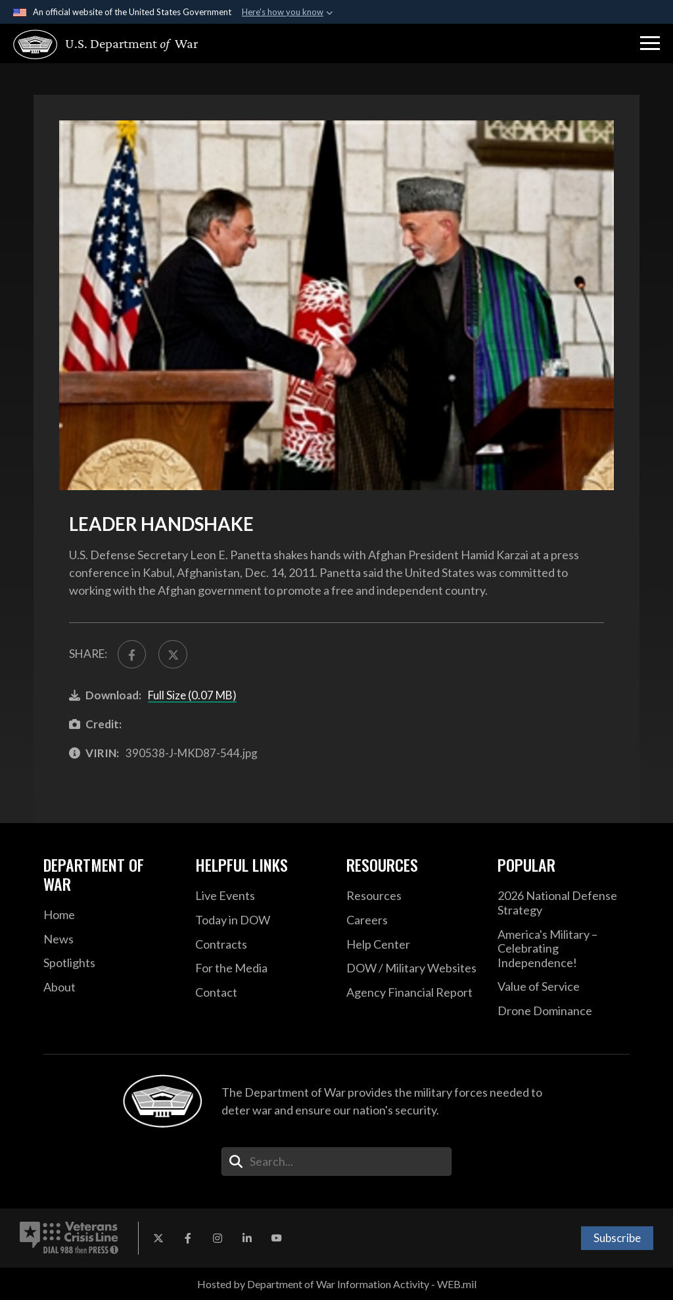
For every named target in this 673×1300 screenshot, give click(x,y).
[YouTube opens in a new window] (277, 1238)
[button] (650, 43)
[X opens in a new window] (158, 1238)
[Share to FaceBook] (132, 654)
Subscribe (617, 1238)
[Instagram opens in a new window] (217, 1238)
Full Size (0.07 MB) (192, 695)
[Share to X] (172, 654)
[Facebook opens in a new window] (188, 1238)
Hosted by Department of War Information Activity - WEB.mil (336, 1284)
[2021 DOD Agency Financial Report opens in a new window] (412, 992)
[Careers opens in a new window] (412, 920)
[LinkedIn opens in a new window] (247, 1238)
